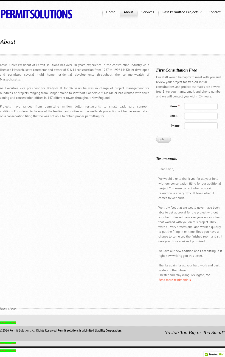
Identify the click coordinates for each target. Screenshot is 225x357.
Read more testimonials (174, 280)
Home (3, 308)
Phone (175, 126)
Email (175, 116)
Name (174, 106)
